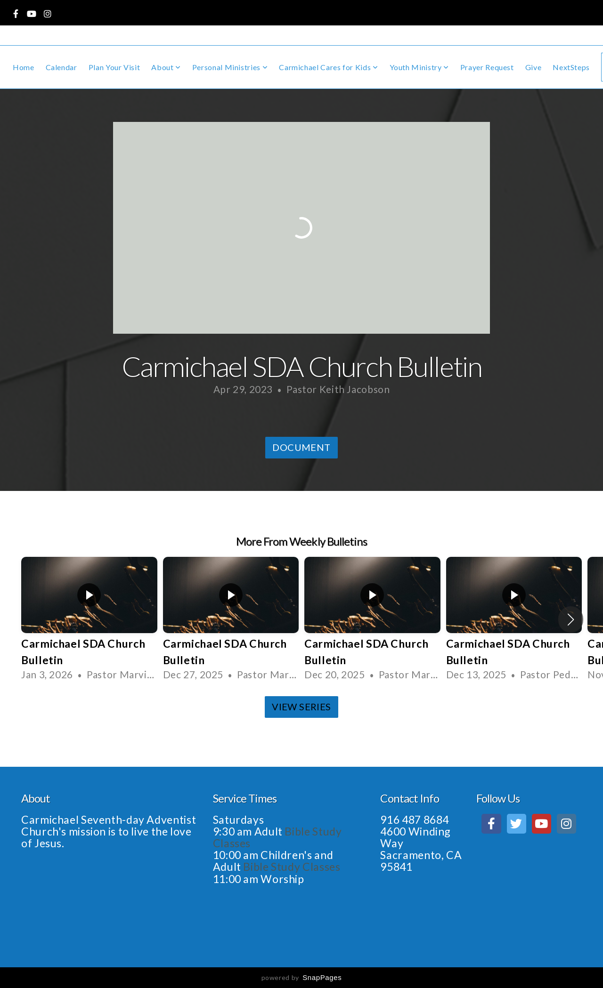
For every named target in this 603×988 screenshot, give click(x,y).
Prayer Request (487, 67)
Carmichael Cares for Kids (328, 67)
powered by (301, 977)
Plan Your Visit (114, 67)
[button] (570, 619)
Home (23, 67)
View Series (301, 706)
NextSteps (571, 67)
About (165, 67)
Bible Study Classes (292, 866)
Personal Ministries (230, 67)
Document (301, 447)
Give (533, 67)
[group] (89, 620)
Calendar (61, 67)
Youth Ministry (419, 67)
